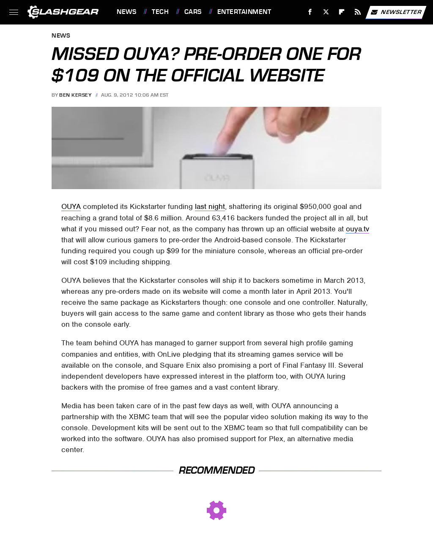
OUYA (71, 206)
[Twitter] (326, 12)
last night (210, 206)
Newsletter (395, 12)
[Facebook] (310, 12)
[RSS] (358, 12)
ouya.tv (357, 228)
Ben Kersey (75, 95)
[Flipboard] (342, 12)
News (126, 12)
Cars (193, 12)
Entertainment (244, 12)
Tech (160, 12)
